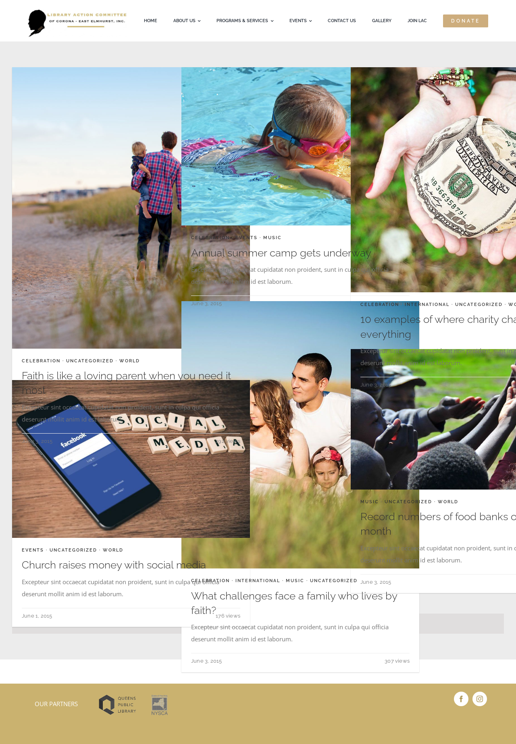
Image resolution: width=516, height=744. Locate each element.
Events (246, 237)
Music (272, 237)
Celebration (41, 361)
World (129, 361)
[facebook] (461, 699)
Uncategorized (90, 361)
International (427, 304)
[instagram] (479, 699)
